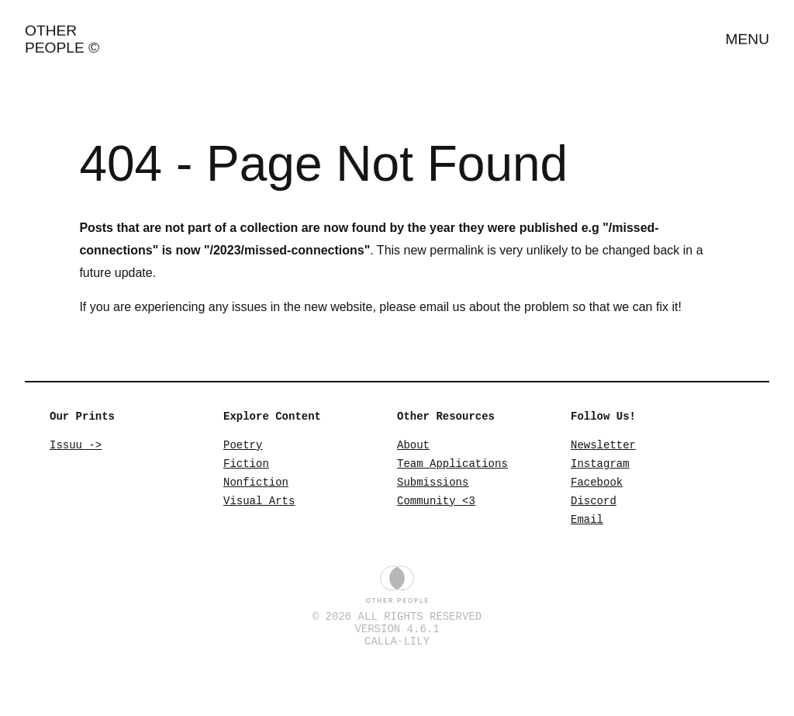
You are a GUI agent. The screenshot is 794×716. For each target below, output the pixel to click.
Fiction (246, 467)
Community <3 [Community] (436, 509)
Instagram (600, 467)
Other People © (62, 33)
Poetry (242, 446)
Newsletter (603, 446)
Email (587, 530)
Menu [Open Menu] (748, 33)
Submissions (432, 488)
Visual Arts (259, 509)
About (413, 446)
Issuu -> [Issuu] (76, 446)
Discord (593, 509)
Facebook (597, 488)
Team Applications (452, 467)
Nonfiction (255, 488)
